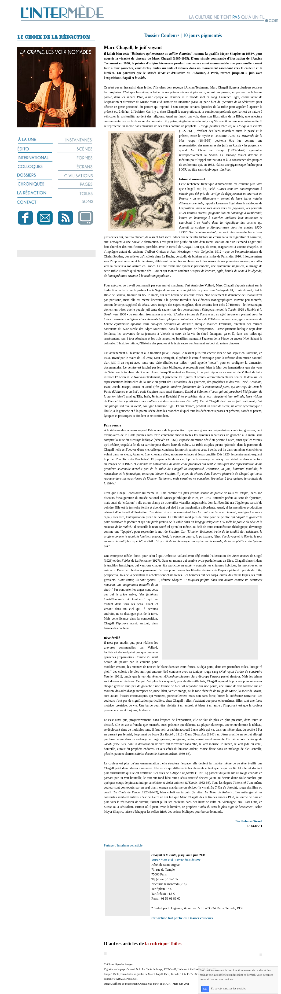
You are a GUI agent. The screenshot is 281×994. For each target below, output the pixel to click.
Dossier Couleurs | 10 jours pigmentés (183, 35)
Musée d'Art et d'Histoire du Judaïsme (175, 860)
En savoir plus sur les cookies (228, 988)
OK (205, 988)
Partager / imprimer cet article (123, 845)
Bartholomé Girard (248, 821)
